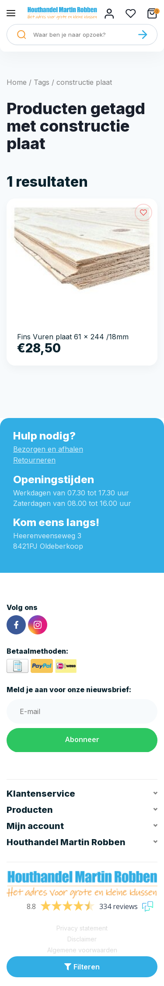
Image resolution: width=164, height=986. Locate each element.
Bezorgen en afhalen (48, 449)
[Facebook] (16, 624)
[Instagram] (37, 624)
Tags (41, 82)
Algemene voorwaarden (82, 950)
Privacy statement (82, 928)
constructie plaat (84, 82)
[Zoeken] (142, 34)
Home (17, 82)
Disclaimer (82, 939)
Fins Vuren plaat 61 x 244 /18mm (73, 336)
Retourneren (34, 460)
